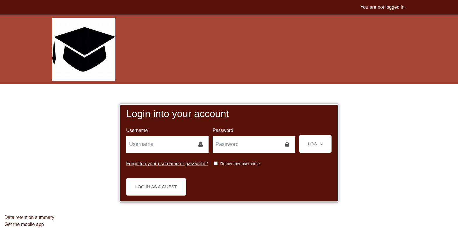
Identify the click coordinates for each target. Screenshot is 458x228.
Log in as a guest (156, 186)
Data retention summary (29, 217)
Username (137, 130)
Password (223, 130)
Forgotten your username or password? (167, 163)
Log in (315, 143)
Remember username (240, 163)
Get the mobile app (24, 224)
